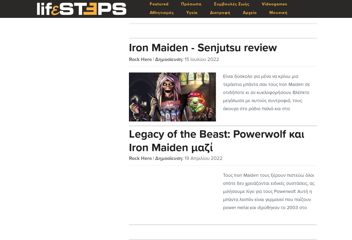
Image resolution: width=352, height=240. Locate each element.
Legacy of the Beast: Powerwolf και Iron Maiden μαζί (216, 141)
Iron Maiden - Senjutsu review (203, 47)
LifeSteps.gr (81, 9)
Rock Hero (140, 59)
